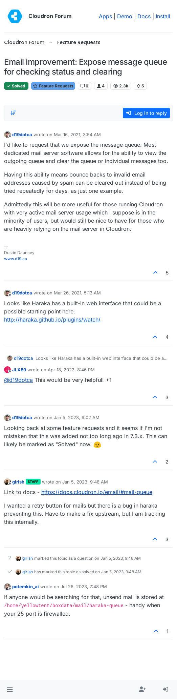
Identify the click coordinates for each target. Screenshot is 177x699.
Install (163, 16)
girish (18, 482)
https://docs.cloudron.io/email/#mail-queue (96, 492)
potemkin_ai (25, 586)
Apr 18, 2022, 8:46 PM (71, 369)
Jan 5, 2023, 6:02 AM (76, 417)
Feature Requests (53, 85)
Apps (105, 16)
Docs (144, 16)
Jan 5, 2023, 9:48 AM (85, 482)
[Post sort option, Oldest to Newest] (13, 113)
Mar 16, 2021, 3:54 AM (77, 134)
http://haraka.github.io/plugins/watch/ (52, 319)
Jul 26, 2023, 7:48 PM (84, 586)
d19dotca (22, 134)
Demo (124, 16)
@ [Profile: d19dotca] (18, 379)
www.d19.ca (15, 258)
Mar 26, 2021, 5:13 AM (77, 292)
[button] (10, 689)
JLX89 (19, 369)
